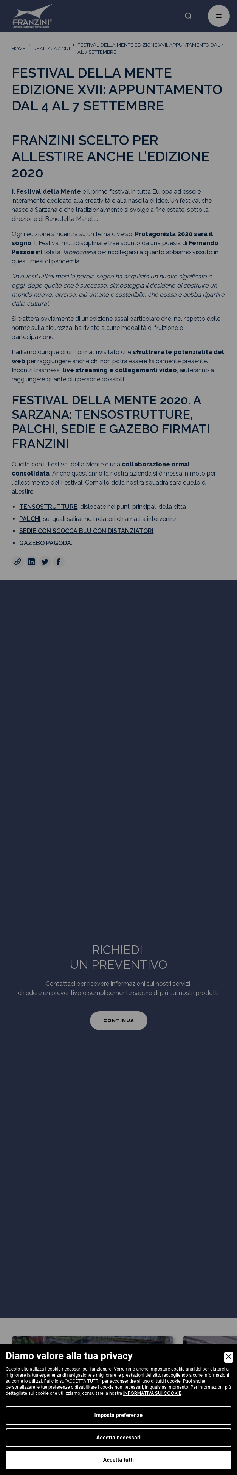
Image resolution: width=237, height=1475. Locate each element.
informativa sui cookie (152, 1393)
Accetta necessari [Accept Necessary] (118, 1438)
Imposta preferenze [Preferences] (118, 1415)
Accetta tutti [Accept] (118, 1460)
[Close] (228, 1357)
